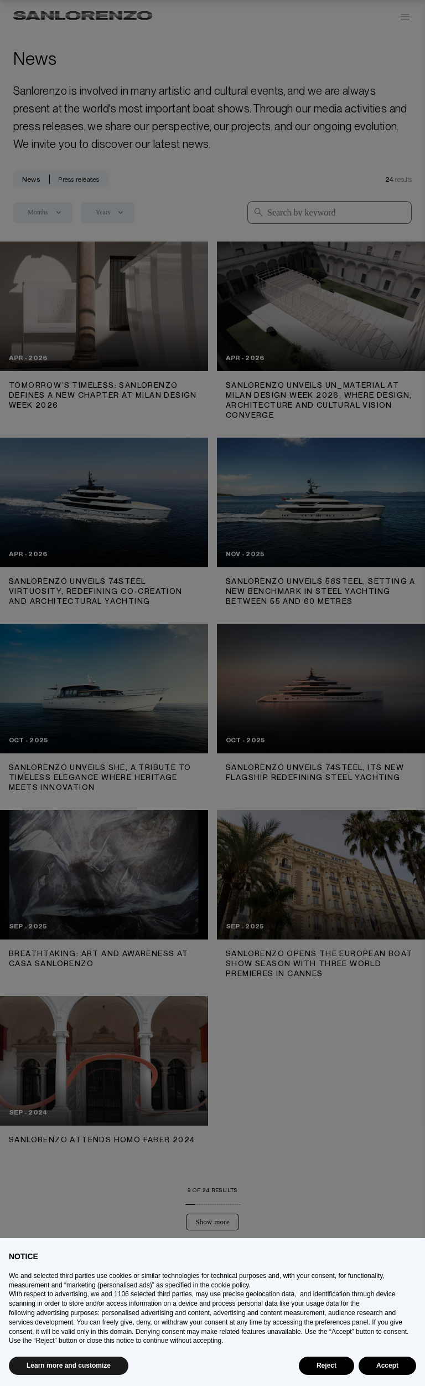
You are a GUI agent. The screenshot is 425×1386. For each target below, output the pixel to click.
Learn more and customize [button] (69, 1365)
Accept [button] (387, 1365)
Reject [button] (326, 1365)
